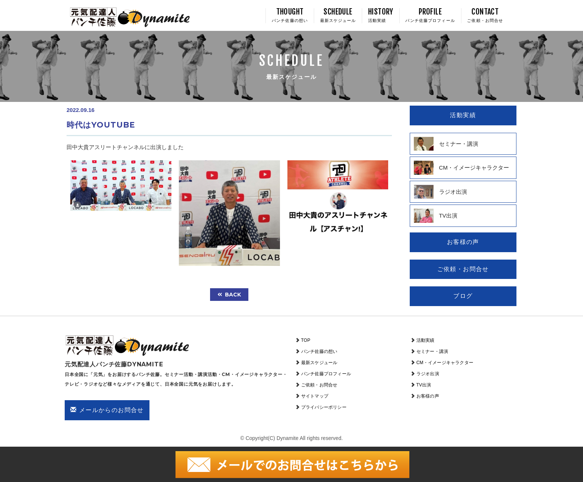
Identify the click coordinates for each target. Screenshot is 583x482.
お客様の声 (427, 396)
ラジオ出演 (427, 373)
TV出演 (423, 385)
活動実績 (425, 340)
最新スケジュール (319, 362)
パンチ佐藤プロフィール (326, 373)
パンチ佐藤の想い (319, 351)
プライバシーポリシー (324, 407)
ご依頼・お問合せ (319, 385)
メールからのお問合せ (107, 410)
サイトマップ (314, 396)
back (229, 294)
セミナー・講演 (432, 351)
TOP (305, 340)
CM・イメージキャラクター (444, 362)
